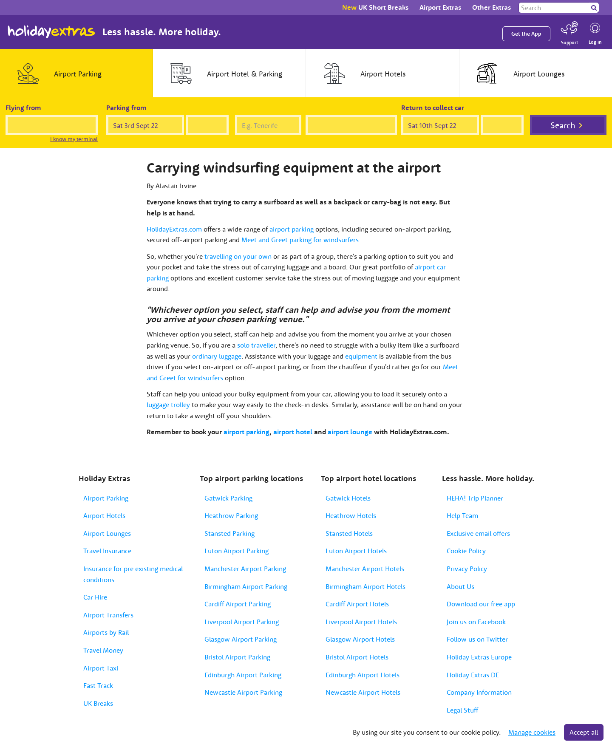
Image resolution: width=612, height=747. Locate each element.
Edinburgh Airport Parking (242, 675)
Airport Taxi (100, 668)
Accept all (584, 732)
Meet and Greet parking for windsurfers (300, 239)
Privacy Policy (467, 568)
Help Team (462, 515)
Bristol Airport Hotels (357, 657)
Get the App (526, 33)
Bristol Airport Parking (237, 657)
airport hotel (292, 431)
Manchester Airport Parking (245, 568)
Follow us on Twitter (477, 639)
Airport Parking (105, 498)
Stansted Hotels (349, 533)
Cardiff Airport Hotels (357, 604)
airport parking (291, 229)
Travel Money (103, 650)
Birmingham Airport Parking (245, 586)
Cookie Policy (466, 550)
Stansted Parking (229, 533)
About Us (460, 586)
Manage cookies (531, 732)
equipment (361, 356)
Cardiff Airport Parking (237, 604)
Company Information (479, 692)
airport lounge (350, 431)
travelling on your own (238, 256)
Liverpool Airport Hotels (361, 621)
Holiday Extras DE (473, 675)
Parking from (126, 107)
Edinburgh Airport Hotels (363, 675)
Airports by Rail (106, 632)
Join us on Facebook (476, 621)
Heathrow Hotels (351, 515)
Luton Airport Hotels (356, 550)
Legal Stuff (462, 710)
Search (562, 125)
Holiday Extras (51, 32)
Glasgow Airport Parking (240, 639)
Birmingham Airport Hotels (365, 586)
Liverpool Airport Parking (241, 621)
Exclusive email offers (478, 533)
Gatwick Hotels (348, 498)
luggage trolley (168, 404)
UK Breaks (98, 703)
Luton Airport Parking (236, 550)
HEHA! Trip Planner (475, 498)
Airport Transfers (108, 615)
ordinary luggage (216, 356)
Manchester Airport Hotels (365, 568)
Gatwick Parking (228, 498)
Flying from (23, 107)
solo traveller (256, 345)
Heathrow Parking (231, 515)
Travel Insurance (107, 550)
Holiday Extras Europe (479, 657)
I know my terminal (74, 139)
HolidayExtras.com (174, 229)
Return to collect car (432, 107)
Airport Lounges (107, 533)
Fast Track (98, 685)
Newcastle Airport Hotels (363, 692)
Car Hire (95, 597)
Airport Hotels (104, 515)
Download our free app (481, 604)
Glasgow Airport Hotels (360, 639)
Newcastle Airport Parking (243, 692)
